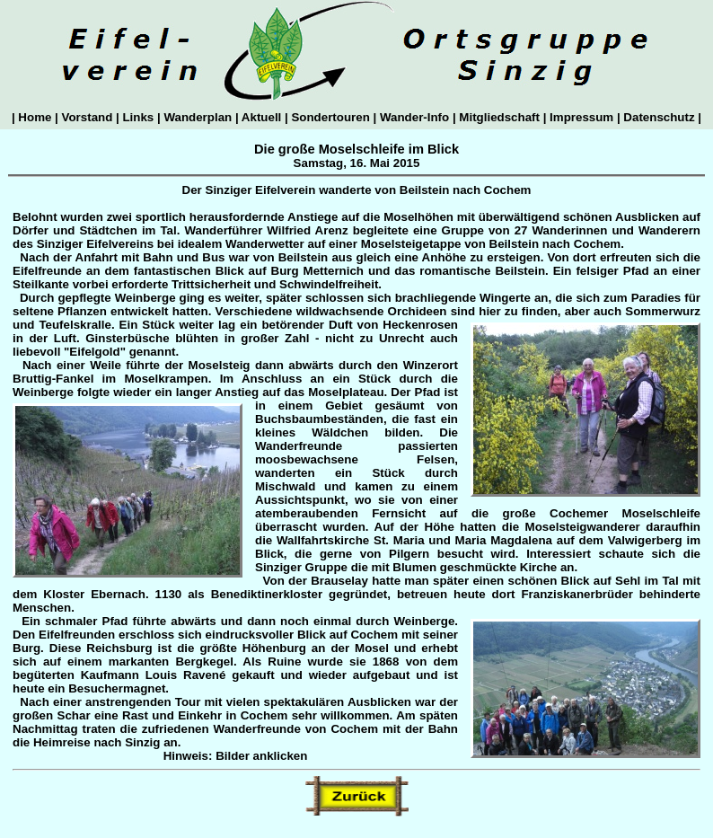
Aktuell (262, 117)
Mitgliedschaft (499, 117)
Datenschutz (660, 117)
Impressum (581, 117)
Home (35, 117)
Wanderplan (198, 117)
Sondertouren (331, 117)
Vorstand (87, 117)
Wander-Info (414, 117)
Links (138, 117)
